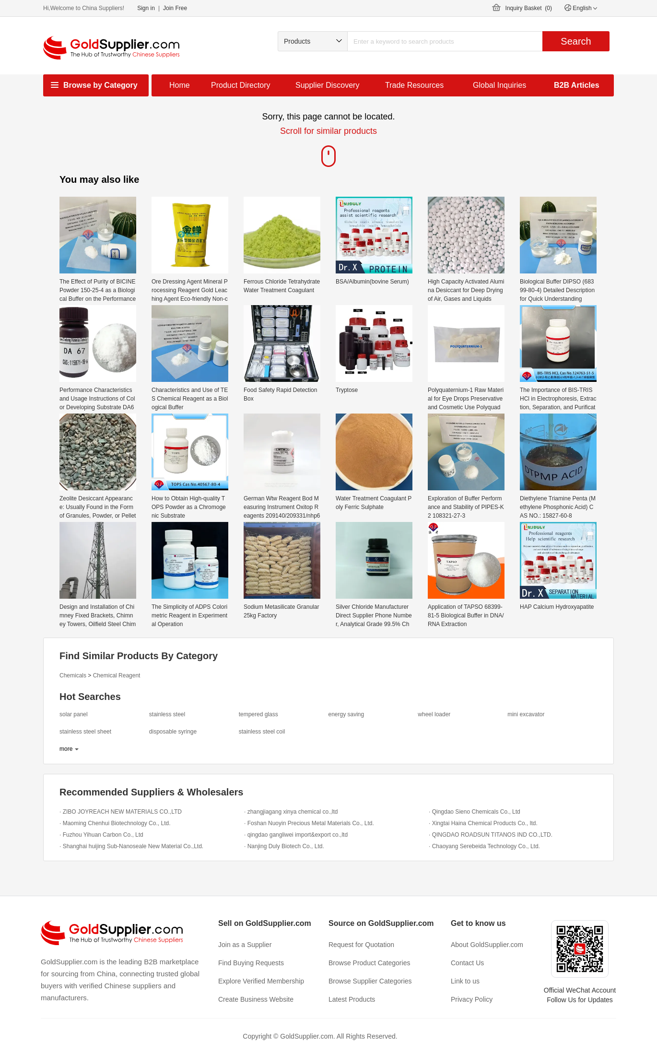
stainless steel (167, 714)
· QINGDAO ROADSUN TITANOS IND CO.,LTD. (490, 834)
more (65, 749)
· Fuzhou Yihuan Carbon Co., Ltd (101, 834)
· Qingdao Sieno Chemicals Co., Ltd (474, 811)
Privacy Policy (472, 999)
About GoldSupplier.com (487, 944)
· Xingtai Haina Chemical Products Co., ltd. (483, 823)
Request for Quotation (361, 944)
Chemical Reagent (117, 675)
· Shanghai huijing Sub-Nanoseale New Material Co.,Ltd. (131, 846)
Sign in (146, 8)
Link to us (465, 981)
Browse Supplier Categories (370, 981)
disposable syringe (173, 731)
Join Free (175, 8)
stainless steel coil (262, 731)
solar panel (73, 714)
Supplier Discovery (327, 85)
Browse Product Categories (369, 963)
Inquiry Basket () (528, 8)
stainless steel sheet (85, 731)
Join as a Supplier (244, 944)
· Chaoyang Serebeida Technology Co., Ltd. (484, 846)
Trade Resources (414, 85)
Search (576, 41)
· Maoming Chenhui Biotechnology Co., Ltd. (114, 823)
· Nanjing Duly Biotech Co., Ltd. (284, 846)
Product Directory (240, 85)
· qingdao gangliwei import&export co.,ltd (296, 834)
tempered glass (258, 714)
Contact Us (467, 963)
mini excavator (525, 714)
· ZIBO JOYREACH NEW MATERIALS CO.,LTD (120, 811)
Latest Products (351, 999)
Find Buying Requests (251, 963)
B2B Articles (576, 85)
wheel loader (434, 714)
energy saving (346, 714)
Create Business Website (255, 999)
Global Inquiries (499, 85)
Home (179, 85)
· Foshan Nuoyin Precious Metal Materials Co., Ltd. (309, 823)
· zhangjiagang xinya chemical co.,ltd (291, 811)
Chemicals (72, 675)
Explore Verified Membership (261, 981)
